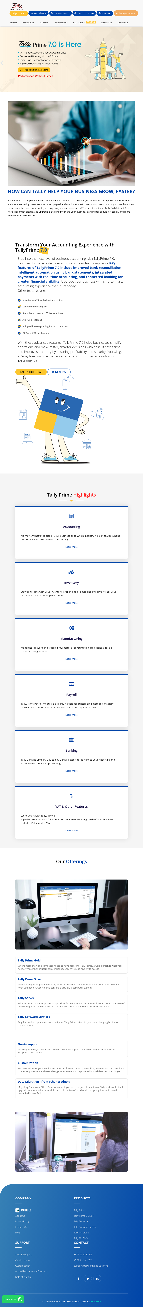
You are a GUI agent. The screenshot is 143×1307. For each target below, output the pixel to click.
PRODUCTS (28, 22)
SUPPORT (45, 22)
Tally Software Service (85, 1226)
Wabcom (96, 1301)
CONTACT (123, 22)
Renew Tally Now (38, 13)
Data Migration (23, 1276)
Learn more (71, 546)
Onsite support (23, 1260)
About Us (20, 1215)
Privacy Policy (22, 1221)
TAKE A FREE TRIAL (31, 372)
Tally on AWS (81, 1238)
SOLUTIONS (61, 22)
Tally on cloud (81, 1232)
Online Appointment (126, 13)
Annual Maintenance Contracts (31, 1271)
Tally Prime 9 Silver (83, 1215)
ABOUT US (106, 22)
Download (105, 13)
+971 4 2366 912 (60, 13)
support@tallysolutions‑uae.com (91, 1265)
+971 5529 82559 (84, 13)
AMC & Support (23, 1254)
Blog (17, 1232)
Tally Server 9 (81, 1221)
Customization (22, 1265)
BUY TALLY (84, 22)
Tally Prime (79, 1210)
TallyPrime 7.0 (19, 13)
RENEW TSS (59, 372)
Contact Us (21, 1226)
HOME (13, 22)
